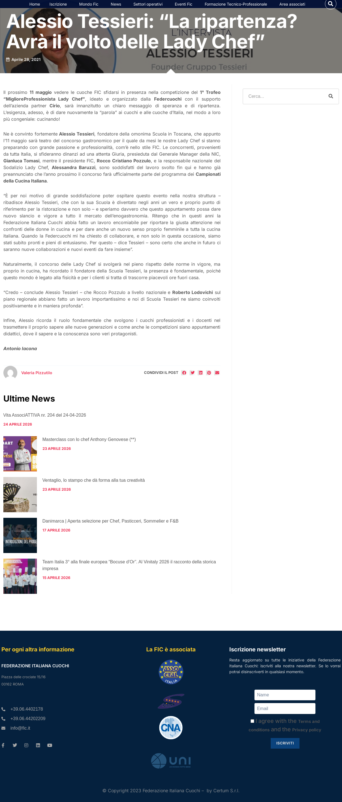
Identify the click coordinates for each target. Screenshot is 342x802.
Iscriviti (285, 743)
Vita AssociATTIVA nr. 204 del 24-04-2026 (44, 425)
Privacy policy (306, 729)
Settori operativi (149, 9)
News (117, 9)
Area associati (293, 9)
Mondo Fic (90, 9)
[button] (330, 9)
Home (34, 9)
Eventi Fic (185, 9)
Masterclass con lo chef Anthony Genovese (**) (89, 449)
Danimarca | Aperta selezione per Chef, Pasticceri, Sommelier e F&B (111, 531)
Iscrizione (59, 9)
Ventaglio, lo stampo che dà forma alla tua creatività (94, 490)
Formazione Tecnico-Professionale (237, 9)
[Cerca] (331, 107)
